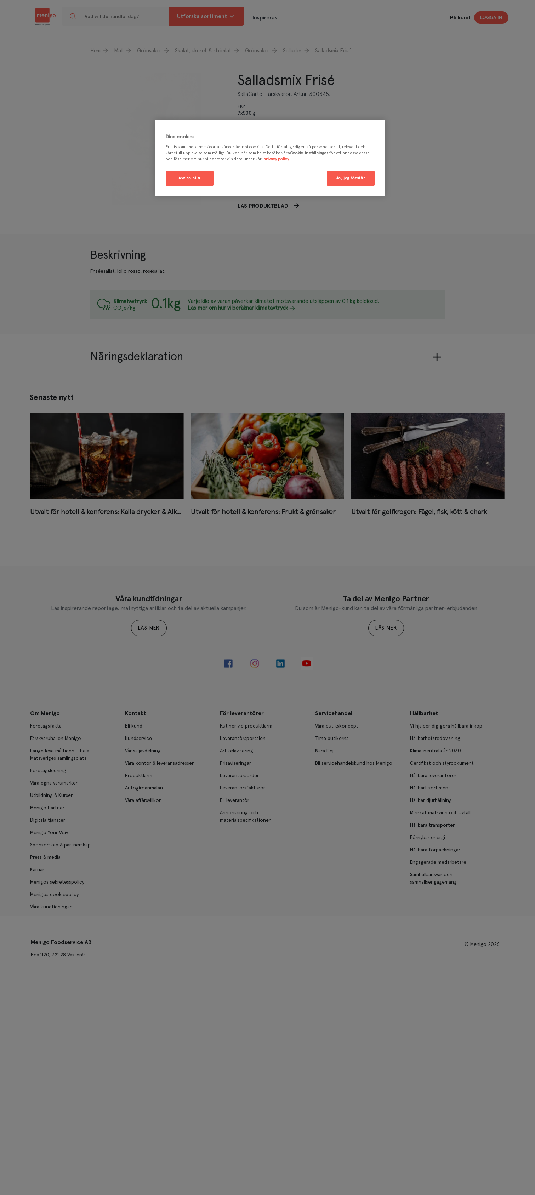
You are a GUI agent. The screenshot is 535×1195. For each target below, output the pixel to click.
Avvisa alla (189, 178)
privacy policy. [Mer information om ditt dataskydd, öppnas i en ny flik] (276, 159)
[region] (270, 158)
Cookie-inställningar (309, 153)
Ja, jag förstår (350, 178)
